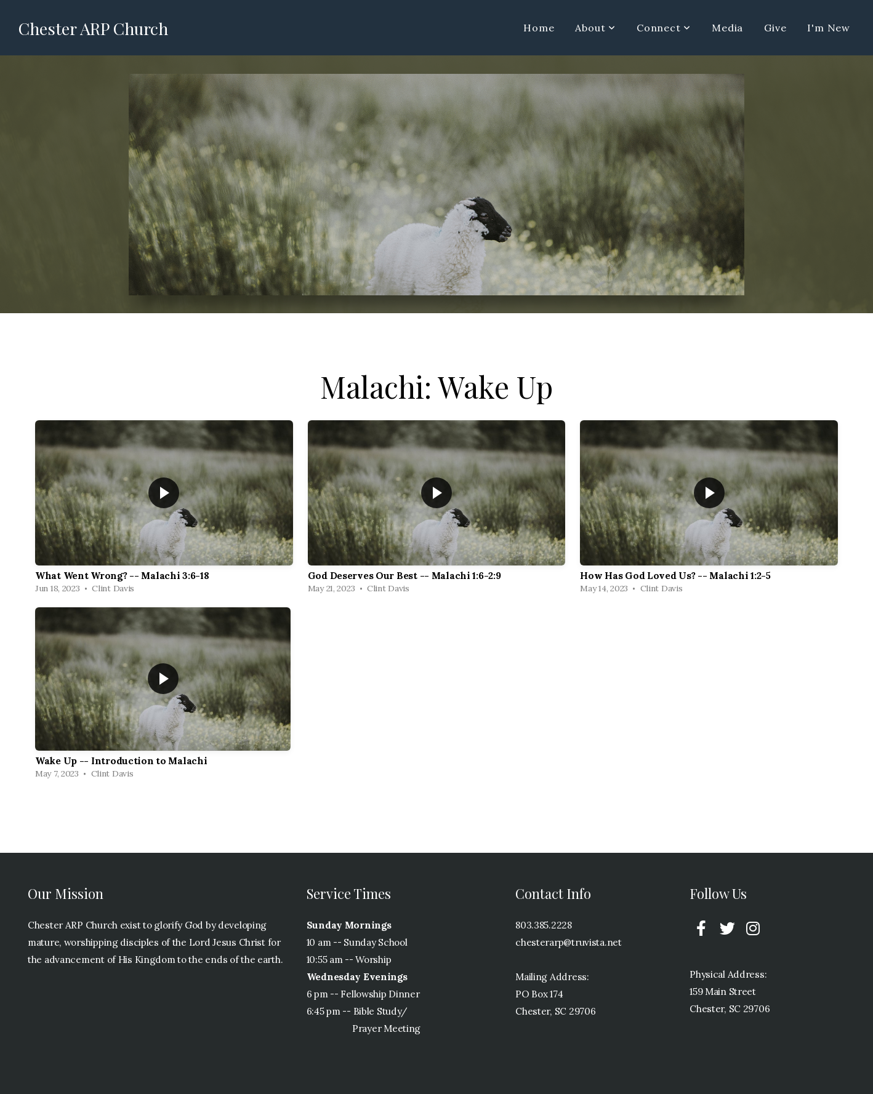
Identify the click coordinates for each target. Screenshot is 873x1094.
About (595, 28)
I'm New (828, 28)
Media (727, 28)
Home (538, 28)
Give (775, 28)
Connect (664, 28)
